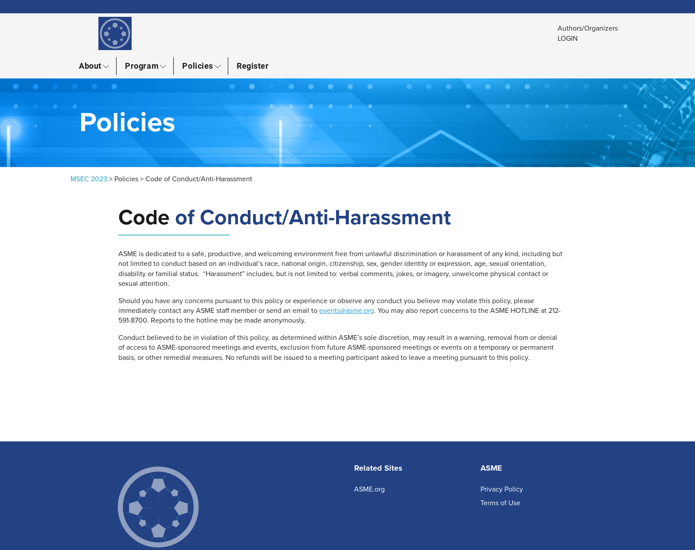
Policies (197, 65)
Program (142, 65)
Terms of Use (500, 503)
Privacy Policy (501, 489)
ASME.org (369, 489)
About (90, 65)
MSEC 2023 (88, 179)
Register (253, 65)
